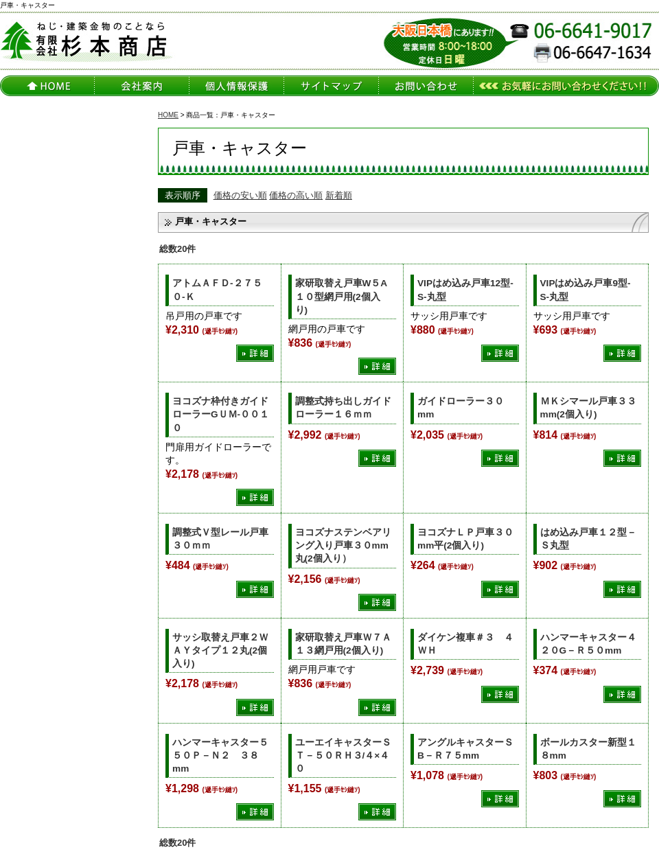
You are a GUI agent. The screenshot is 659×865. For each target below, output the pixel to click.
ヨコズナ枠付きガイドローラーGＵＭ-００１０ (220, 414)
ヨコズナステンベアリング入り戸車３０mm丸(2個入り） (343, 545)
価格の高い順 (296, 195)
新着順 (338, 195)
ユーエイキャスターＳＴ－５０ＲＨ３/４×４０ (343, 755)
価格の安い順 (240, 195)
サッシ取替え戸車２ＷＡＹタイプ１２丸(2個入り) (220, 650)
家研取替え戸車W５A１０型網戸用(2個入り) (341, 296)
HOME (168, 115)
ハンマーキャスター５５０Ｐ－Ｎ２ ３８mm (220, 755)
